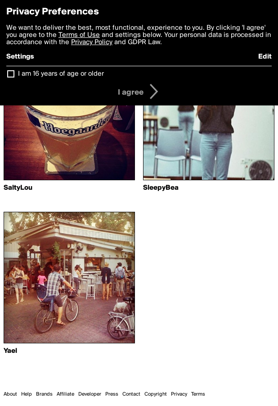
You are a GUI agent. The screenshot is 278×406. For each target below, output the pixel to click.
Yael (10, 351)
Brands (44, 394)
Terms (198, 394)
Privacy (179, 394)
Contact (131, 394)
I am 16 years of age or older (61, 74)
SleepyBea (161, 188)
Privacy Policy (91, 42)
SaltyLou (18, 188)
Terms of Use (79, 35)
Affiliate (65, 394)
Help (26, 394)
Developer (89, 394)
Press (111, 394)
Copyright (155, 394)
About (10, 394)
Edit (265, 56)
